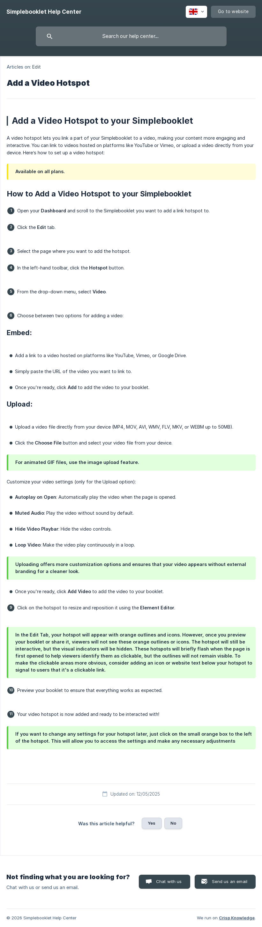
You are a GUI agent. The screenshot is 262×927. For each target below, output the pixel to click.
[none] (43, 12)
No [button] (173, 823)
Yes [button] (151, 823)
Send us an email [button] (229, 881)
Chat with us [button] (169, 881)
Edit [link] (36, 67)
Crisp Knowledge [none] (237, 917)
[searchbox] (131, 36)
